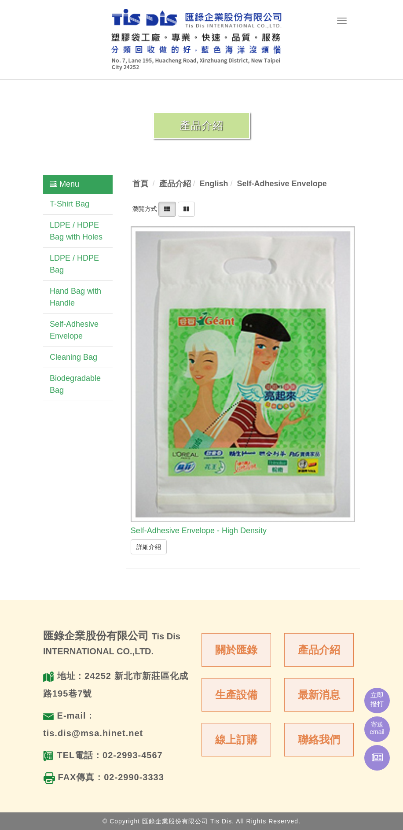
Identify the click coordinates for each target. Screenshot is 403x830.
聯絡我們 (319, 739)
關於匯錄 (236, 650)
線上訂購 (236, 739)
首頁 (140, 183)
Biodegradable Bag (75, 384)
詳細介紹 (148, 546)
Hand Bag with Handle (75, 297)
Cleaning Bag (73, 357)
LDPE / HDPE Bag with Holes (76, 231)
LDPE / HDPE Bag (74, 264)
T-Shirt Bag (69, 203)
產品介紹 (319, 650)
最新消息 (319, 695)
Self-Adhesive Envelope (74, 330)
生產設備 (236, 695)
